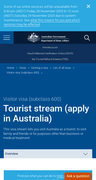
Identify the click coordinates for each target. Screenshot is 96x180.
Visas (22, 68)
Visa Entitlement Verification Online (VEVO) (50, 53)
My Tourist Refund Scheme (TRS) (50, 59)
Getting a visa (39, 68)
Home (10, 68)
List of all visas (62, 68)
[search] (87, 38)
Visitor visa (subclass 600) (23, 72)
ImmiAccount (50, 47)
